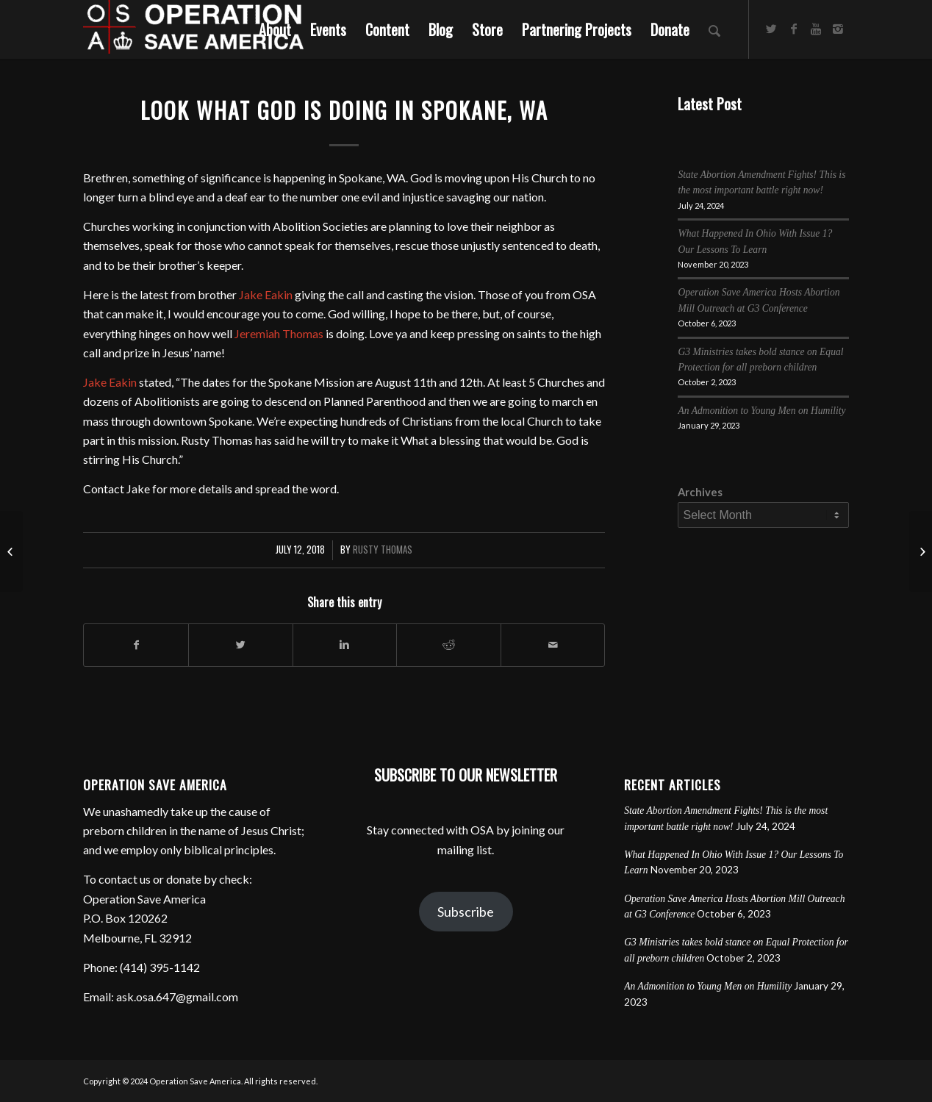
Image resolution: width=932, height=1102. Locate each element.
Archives (700, 491)
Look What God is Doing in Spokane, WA (344, 109)
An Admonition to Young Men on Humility (761, 410)
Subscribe (465, 912)
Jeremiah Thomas (278, 333)
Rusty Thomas (382, 550)
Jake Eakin (266, 294)
